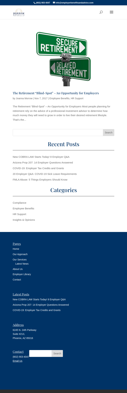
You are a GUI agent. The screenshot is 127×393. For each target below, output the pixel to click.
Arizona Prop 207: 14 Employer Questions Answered (43, 162)
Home (16, 249)
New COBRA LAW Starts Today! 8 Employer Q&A (41, 156)
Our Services (20, 259)
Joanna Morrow (24, 98)
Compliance (19, 202)
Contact (17, 279)
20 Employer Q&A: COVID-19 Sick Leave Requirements (45, 173)
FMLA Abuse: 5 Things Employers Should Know (40, 179)
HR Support (77, 98)
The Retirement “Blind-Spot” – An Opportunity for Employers (56, 93)
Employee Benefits (59, 98)
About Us (18, 269)
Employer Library (22, 274)
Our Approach (20, 254)
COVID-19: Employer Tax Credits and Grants (38, 168)
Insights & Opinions (24, 219)
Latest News (22, 263)
